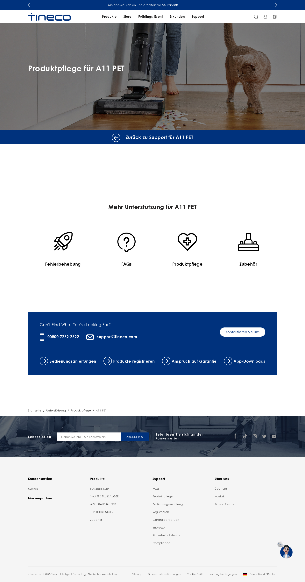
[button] (29, 4)
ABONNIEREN (134, 437)
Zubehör (96, 520)
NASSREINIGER (99, 488)
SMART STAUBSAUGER (104, 496)
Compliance (161, 543)
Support (198, 16)
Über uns (221, 488)
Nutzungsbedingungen (223, 574)
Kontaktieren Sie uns (242, 331)
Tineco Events (224, 504)
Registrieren (160, 512)
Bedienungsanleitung (167, 504)
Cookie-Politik (195, 574)
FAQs (155, 488)
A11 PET (101, 410)
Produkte (109, 16)
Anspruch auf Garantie (194, 361)
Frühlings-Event (150, 16)
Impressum (159, 527)
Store (127, 16)
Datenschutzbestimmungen (164, 574)
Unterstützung (56, 410)
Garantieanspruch (165, 520)
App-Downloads (249, 361)
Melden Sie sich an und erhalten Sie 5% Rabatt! (153, 5)
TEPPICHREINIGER (101, 512)
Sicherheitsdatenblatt (168, 535)
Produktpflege (81, 410)
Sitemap (137, 574)
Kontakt (33, 488)
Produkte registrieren (134, 361)
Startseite (34, 410)
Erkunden (177, 16)
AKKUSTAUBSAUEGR (103, 504)
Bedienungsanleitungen (72, 361)
